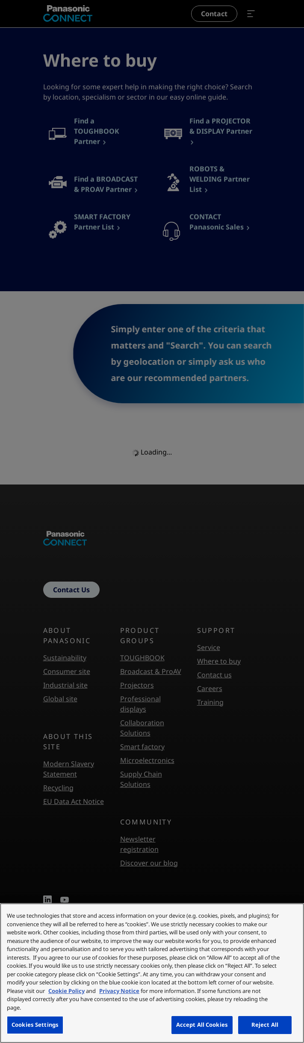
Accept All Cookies (202, 1024)
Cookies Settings (35, 1024)
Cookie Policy (66, 991)
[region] (152, 973)
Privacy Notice (119, 991)
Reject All (264, 1024)
